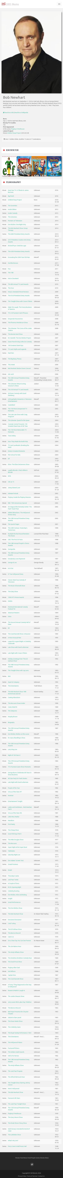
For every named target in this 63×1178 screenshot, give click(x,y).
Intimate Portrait (13, 493)
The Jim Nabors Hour (14, 946)
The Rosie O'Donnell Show (16, 586)
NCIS (9, 476)
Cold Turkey (12, 923)
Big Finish (11, 196)
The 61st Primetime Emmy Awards (19, 295)
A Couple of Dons (13, 883)
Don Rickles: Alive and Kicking (17, 895)
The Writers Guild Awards (16, 1052)
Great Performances (14, 902)
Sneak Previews (13, 864)
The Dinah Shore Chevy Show (17, 1123)
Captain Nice (12, 975)
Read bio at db (8, 112)
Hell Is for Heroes (13, 1056)
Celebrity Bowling (13, 891)
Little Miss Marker (13, 817)
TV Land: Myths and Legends (17, 349)
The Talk (11, 272)
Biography (11, 722)
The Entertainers (13, 686)
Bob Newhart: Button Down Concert (19, 368)
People (33, 1158)
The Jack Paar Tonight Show (17, 1104)
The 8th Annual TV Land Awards (18, 284)
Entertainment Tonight (15, 801)
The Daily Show (13, 591)
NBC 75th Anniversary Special (17, 503)
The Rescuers (12, 843)
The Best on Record (14, 933)
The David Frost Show (15, 962)
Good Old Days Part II (14, 834)
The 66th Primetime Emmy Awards (19, 234)
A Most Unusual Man (14, 637)
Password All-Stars (14, 1098)
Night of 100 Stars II (14, 755)
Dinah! (10, 870)
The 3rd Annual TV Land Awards (18, 389)
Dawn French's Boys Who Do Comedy (20, 342)
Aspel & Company (13, 682)
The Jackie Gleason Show (16, 996)
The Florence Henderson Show (18, 322)
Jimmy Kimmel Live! (14, 487)
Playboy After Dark (14, 967)
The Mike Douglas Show (15, 839)
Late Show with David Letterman (18, 647)
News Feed (27, 1158)
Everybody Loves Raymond (16, 559)
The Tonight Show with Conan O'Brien (20, 301)
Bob (9, 676)
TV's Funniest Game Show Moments (19, 767)
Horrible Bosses (13, 263)
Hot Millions (12, 971)
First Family (11, 824)
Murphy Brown (12, 716)
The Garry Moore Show (15, 1117)
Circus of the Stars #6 (15, 813)
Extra (9, 616)
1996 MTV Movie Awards (16, 597)
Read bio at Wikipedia (21, 112)
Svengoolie (11, 549)
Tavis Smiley (12, 436)
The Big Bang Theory (14, 359)
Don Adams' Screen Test (16, 860)
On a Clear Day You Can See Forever (19, 940)
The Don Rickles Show (15, 908)
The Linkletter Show (14, 1135)
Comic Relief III (12, 707)
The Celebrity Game (14, 1027)
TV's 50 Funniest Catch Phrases (18, 313)
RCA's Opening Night (14, 887)
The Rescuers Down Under (16, 703)
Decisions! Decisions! (14, 920)
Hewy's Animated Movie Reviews (18, 292)
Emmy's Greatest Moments (16, 451)
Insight (10, 898)
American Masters (13, 613)
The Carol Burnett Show (15, 979)
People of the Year (14, 788)
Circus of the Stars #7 (15, 792)
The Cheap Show (13, 830)
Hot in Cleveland (13, 278)
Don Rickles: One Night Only (17, 224)
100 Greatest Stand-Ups (15, 345)
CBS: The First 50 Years (15, 539)
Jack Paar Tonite (13, 879)
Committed (11, 405)
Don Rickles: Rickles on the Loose (18, 734)
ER (9, 628)
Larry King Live (12, 749)
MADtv (10, 601)
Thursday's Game (13, 876)
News (47, 1158)
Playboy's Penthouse (17, 129)
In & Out (10, 568)
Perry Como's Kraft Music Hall (17, 1146)
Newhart (10, 795)
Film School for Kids (14, 455)
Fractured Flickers (13, 1048)
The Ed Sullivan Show (15, 929)
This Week (11, 364)
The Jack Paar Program (15, 1071)
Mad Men (11, 353)
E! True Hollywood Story (15, 574)
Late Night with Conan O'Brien (17, 653)
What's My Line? (13, 1140)
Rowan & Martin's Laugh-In (16, 990)
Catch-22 (11, 937)
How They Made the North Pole (18, 441)
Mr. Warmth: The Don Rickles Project (19, 338)
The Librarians (12, 217)
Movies (42, 1158)
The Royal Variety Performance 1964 (19, 1033)
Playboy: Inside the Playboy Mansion (19, 497)
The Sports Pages (13, 524)
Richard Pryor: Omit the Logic (17, 245)
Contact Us (41, 1176)
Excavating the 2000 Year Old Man (19, 257)
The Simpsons (12, 711)
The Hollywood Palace (15, 1042)
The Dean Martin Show (15, 1021)
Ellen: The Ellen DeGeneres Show (18, 464)
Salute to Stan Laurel (14, 1017)
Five (9, 269)
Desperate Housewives (15, 319)
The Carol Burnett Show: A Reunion (19, 634)
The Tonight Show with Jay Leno (18, 670)
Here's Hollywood (13, 1088)
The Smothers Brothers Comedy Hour (20, 958)
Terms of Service (32, 1176)
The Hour (11, 288)
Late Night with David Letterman (18, 782)
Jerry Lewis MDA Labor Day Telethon (20, 1002)
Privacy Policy (22, 1176)
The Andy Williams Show (16, 952)
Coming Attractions (14, 697)
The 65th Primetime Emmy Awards (19, 251)
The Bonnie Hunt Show (15, 334)
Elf (9, 458)
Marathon (11, 820)
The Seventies (12, 205)
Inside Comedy (12, 213)
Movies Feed (19, 1158)
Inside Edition (12, 209)
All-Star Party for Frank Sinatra (17, 778)
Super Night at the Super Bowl (17, 847)
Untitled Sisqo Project (14, 133)
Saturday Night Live (14, 855)
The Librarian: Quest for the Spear (18, 420)
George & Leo (12, 562)
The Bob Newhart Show (15, 914)
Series (38, 1158)
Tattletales (11, 851)
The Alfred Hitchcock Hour (16, 1077)
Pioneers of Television (15, 221)
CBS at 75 (11, 482)
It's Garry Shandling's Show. (16, 738)
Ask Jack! (11, 374)
